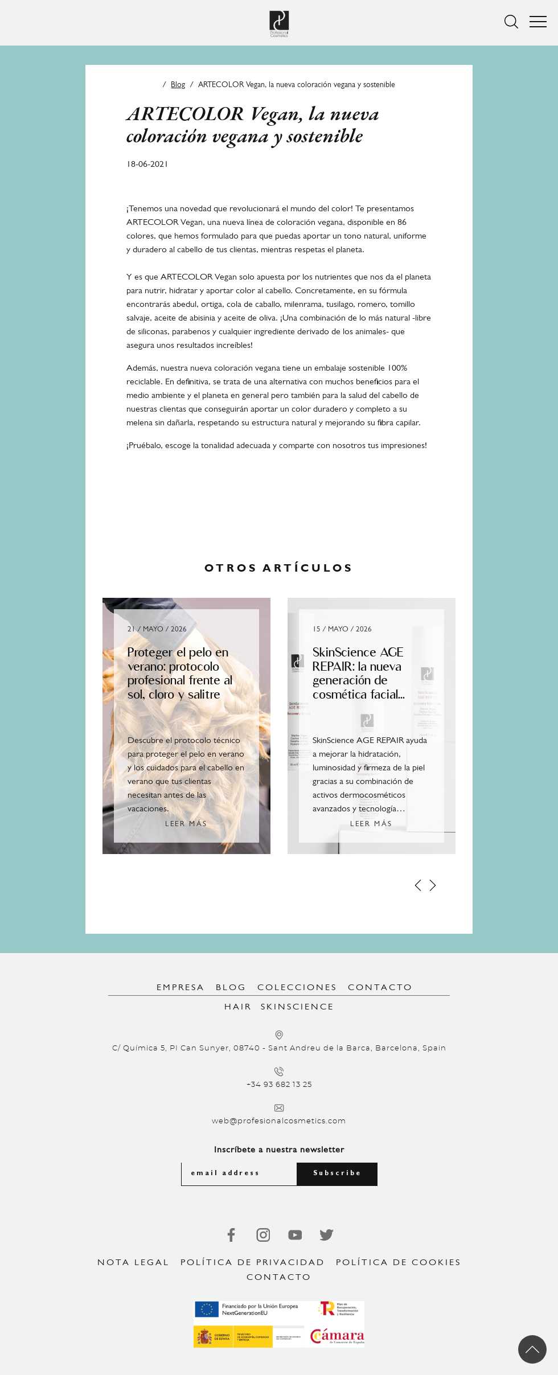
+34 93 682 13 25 (279, 1085)
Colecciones (297, 987)
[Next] (433, 885)
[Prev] (418, 885)
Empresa (181, 987)
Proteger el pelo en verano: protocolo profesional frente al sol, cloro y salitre (180, 673)
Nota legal (133, 1262)
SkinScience (297, 1007)
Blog (178, 85)
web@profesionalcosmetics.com (279, 1121)
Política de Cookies (398, 1262)
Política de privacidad (252, 1262)
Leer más (186, 824)
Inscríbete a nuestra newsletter (279, 1150)
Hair (238, 1007)
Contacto (380, 987)
